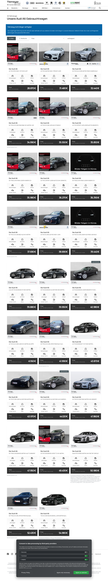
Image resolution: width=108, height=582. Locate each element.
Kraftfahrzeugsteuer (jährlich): (82, 478)
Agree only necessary (63, 572)
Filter (11, 38)
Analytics (23, 559)
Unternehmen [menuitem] (56, 8)
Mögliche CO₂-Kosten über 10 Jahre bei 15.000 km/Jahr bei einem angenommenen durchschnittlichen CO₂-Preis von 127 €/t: (85, 481)
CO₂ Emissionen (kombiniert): (75, 475)
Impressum (98, 554)
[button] (47, 38)
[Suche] (100, 8)
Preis (13, 88)
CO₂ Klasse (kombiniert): (89, 475)
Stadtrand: (72, 477)
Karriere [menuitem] (67, 8)
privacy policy (29, 567)
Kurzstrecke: (90, 476)
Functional (23, 555)
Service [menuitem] (35, 8)
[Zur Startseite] (7, 8)
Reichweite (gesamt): (11, 147)
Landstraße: (84, 477)
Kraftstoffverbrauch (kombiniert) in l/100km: (78, 476)
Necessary (23, 552)
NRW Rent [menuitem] (45, 8)
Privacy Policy (25, 572)
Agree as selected (81, 572)
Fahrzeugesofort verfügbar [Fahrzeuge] (92, 8)
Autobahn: (96, 477)
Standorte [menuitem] (14, 8)
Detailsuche (23, 38)
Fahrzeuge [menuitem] (25, 8)
